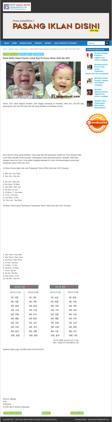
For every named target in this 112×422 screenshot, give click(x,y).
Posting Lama (77, 413)
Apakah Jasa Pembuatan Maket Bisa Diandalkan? (100, 104)
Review (48, 43)
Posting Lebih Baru (12, 413)
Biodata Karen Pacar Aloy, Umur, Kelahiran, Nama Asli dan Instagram (97, 69)
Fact (30, 54)
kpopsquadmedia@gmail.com (98, 419)
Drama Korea (26, 43)
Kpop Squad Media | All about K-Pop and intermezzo (38, 419)
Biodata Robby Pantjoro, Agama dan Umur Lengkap (101, 56)
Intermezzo (38, 54)
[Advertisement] (43, 130)
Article (22, 54)
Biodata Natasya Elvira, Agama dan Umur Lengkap (101, 92)
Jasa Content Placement (65, 43)
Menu (6, 43)
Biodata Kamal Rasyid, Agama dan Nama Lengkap (101, 81)
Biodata (38, 43)
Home (14, 43)
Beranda (46, 413)
